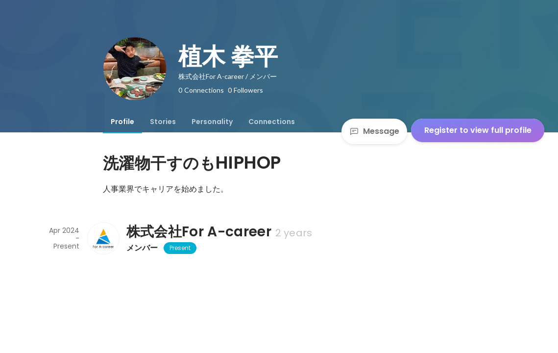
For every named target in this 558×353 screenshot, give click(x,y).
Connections (271, 121)
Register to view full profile (478, 130)
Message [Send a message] (374, 131)
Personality (212, 121)
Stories (163, 121)
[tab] (122, 121)
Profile (122, 121)
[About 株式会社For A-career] (103, 238)
